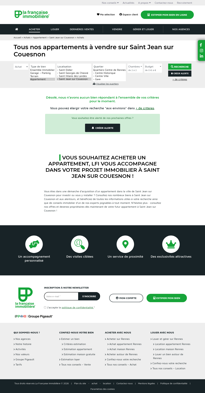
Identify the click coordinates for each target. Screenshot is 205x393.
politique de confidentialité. (78, 307)
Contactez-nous (164, 2)
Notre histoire (23, 344)
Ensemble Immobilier (42, 69)
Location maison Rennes (169, 349)
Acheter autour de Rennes (122, 354)
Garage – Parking (42, 72)
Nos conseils (109, 2)
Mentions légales (146, 383)
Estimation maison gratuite (79, 354)
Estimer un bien (70, 338)
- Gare (109, 79)
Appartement (40, 37)
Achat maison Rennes (122, 349)
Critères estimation (75, 344)
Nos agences (181, 29)
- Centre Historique (109, 72)
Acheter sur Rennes (118, 338)
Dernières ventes (82, 29)
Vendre (117, 29)
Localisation (64, 66)
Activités (21, 349)
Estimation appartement (78, 349)
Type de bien (38, 66)
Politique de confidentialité (173, 383)
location (107, 383)
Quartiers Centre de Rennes (109, 69)
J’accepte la (71, 307)
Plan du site (80, 383)
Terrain (42, 76)
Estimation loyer (70, 359)
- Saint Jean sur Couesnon (74, 79)
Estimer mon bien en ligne (167, 14)
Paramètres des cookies (102, 389)
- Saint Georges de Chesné (74, 72)
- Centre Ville (109, 76)
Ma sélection (106, 14)
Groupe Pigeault (25, 359)
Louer (55, 29)
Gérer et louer (143, 29)
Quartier (98, 66)
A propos (143, 2)
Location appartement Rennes (172, 344)
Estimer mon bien (166, 298)
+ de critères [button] (179, 79)
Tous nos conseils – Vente (76, 364)
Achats (27, 37)
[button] (145, 108)
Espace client (128, 14)
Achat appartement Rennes (125, 344)
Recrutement (184, 2)
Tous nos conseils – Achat (121, 364)
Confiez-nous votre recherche (124, 359)
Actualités (128, 2)
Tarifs (19, 364)
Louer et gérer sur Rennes (167, 338)
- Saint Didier (74, 69)
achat (94, 383)
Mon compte (126, 298)
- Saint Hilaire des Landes (74, 76)
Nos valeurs (22, 354)
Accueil (17, 37)
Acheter (34, 29)
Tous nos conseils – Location (168, 368)
